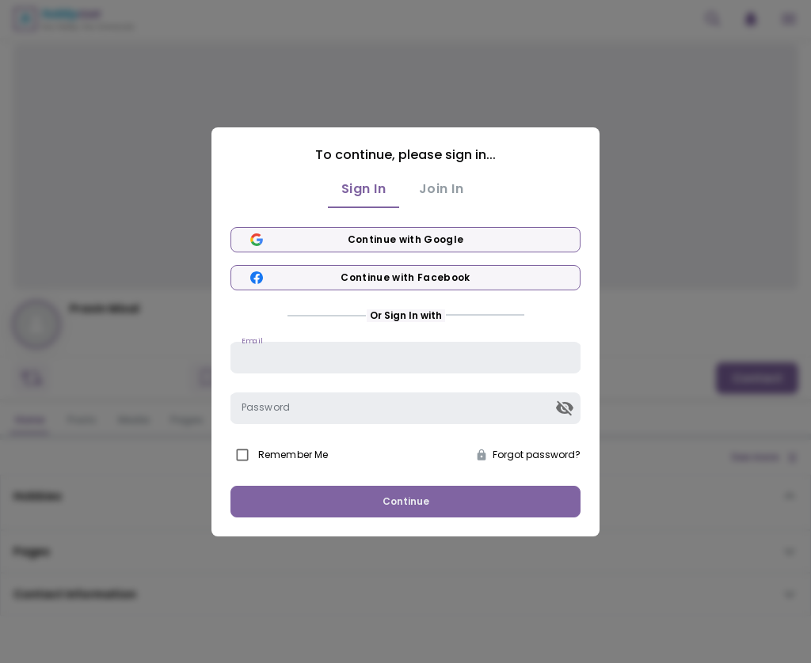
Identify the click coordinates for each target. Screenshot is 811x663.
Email (252, 340)
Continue (406, 501)
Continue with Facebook (405, 278)
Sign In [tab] (363, 189)
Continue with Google (405, 240)
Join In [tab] (441, 189)
